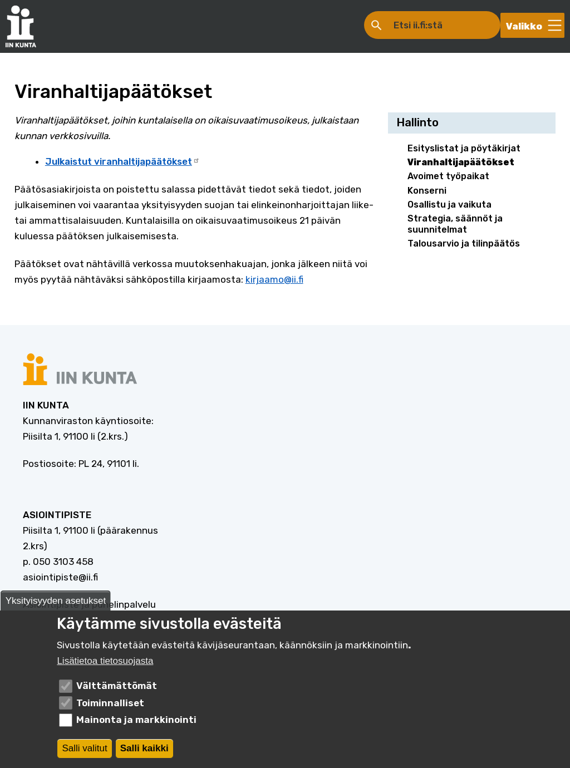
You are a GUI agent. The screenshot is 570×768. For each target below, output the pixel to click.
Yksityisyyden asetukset (56, 603)
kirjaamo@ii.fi (274, 279)
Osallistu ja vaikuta (449, 204)
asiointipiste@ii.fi (60, 577)
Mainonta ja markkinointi (136, 722)
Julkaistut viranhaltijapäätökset (122, 161)
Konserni (426, 190)
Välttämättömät (116, 688)
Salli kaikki (144, 750)
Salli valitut (84, 750)
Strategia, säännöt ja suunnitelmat (455, 223)
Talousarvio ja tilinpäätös (463, 243)
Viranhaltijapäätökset (460, 162)
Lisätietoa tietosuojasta (105, 663)
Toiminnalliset (110, 705)
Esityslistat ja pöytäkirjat (463, 148)
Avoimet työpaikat (448, 176)
